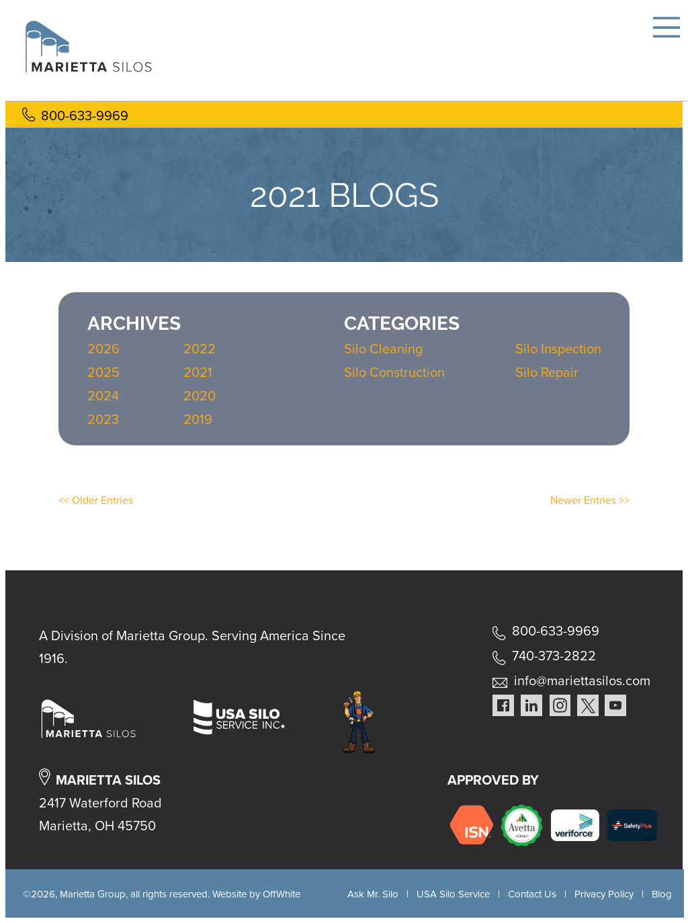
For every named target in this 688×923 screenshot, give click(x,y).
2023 (103, 419)
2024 (103, 396)
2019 (197, 419)
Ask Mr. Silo (372, 894)
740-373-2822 (554, 656)
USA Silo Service (453, 894)
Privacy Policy (604, 894)
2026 (103, 349)
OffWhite (281, 894)
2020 (199, 396)
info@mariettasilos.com (582, 680)
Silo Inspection (558, 349)
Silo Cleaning (383, 349)
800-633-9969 (84, 115)
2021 (197, 372)
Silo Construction (394, 372)
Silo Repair (546, 372)
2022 (199, 349)
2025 (103, 372)
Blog (662, 894)
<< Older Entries (95, 500)
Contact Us (532, 894)
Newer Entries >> (590, 500)
